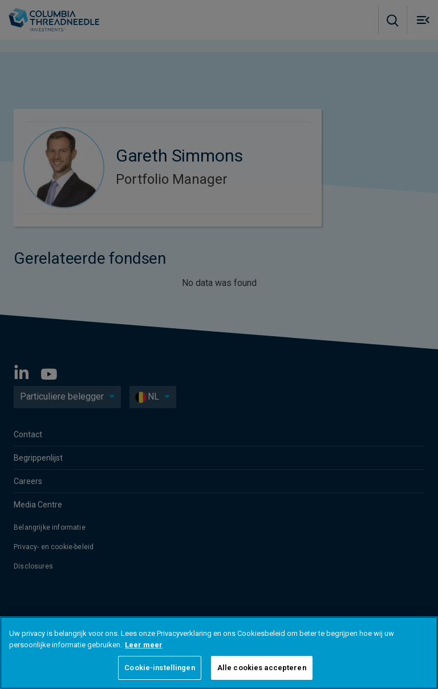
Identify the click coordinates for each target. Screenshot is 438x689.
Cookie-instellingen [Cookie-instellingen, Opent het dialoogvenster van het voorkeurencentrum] (159, 667)
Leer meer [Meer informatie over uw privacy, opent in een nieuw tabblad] (144, 644)
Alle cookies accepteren (261, 667)
